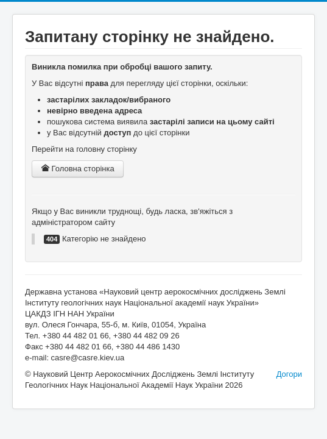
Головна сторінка (77, 168)
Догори (289, 374)
